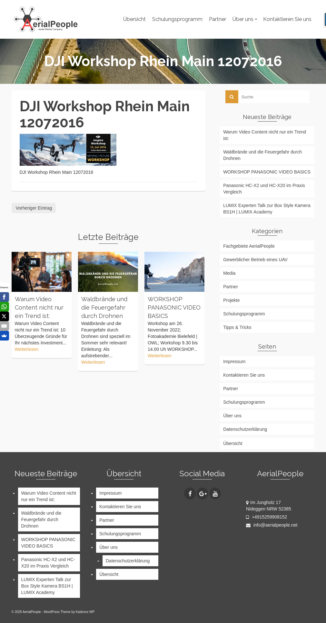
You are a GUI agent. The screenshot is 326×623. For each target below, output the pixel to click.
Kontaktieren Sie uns (244, 375)
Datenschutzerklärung (245, 429)
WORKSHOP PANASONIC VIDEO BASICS (267, 171)
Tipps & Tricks (237, 327)
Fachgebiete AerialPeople (249, 246)
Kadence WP (85, 612)
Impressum (234, 361)
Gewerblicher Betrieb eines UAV (255, 259)
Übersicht (232, 443)
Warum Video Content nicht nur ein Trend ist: (264, 135)
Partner (230, 286)
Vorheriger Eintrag (34, 208)
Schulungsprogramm (244, 313)
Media (229, 273)
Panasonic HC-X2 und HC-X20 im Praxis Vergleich (264, 188)
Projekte (231, 300)
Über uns (232, 415)
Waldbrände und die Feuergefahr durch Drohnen (262, 155)
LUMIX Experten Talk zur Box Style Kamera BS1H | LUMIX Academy (267, 208)
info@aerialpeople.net (271, 525)
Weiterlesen (27, 349)
